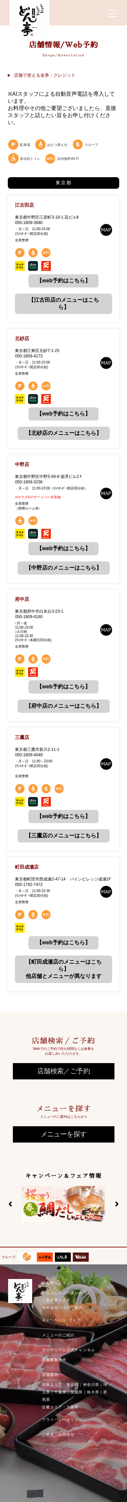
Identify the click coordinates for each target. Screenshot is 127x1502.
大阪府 (72, 1407)
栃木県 (93, 1392)
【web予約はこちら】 (63, 280)
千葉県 (60, 1392)
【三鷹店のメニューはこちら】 (64, 835)
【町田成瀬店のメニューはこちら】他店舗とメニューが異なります (64, 969)
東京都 (72, 1385)
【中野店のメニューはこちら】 (64, 568)
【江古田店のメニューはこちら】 (63, 303)
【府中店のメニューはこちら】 (64, 706)
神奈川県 (91, 1385)
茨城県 (76, 1392)
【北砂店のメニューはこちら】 (64, 433)
